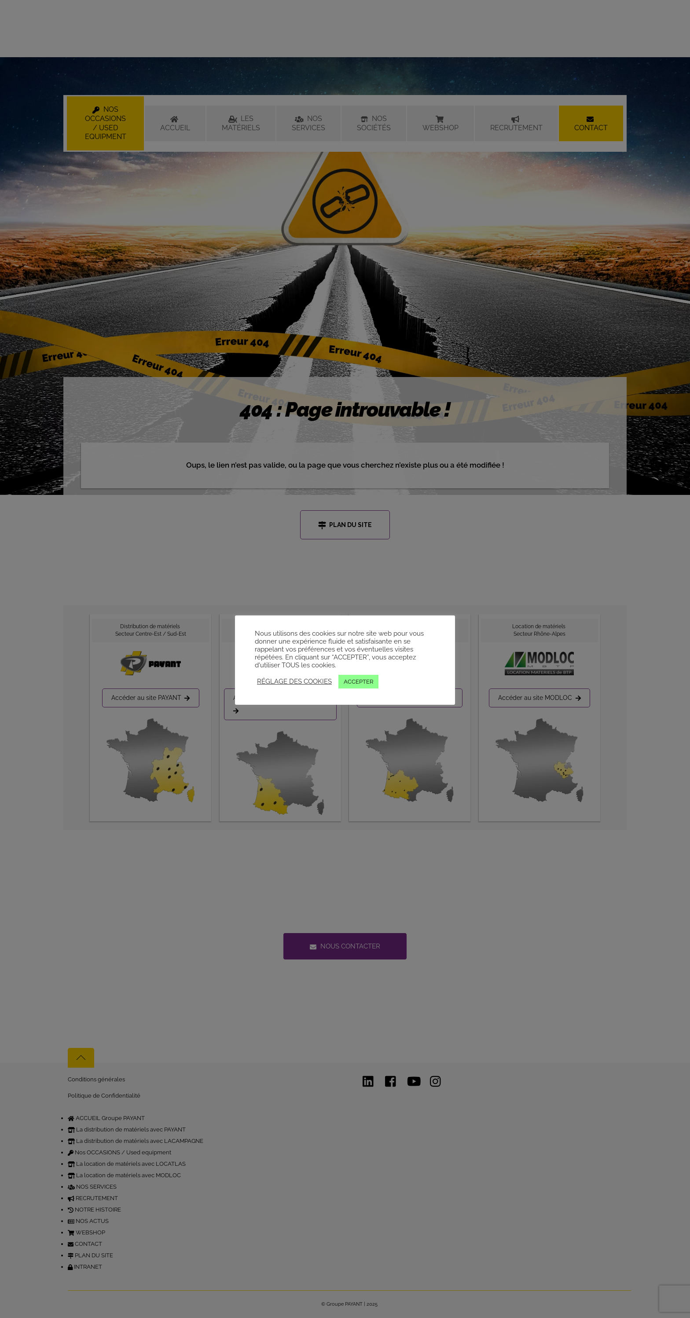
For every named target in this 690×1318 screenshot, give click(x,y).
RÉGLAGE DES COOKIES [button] (294, 681)
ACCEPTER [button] (358, 681)
